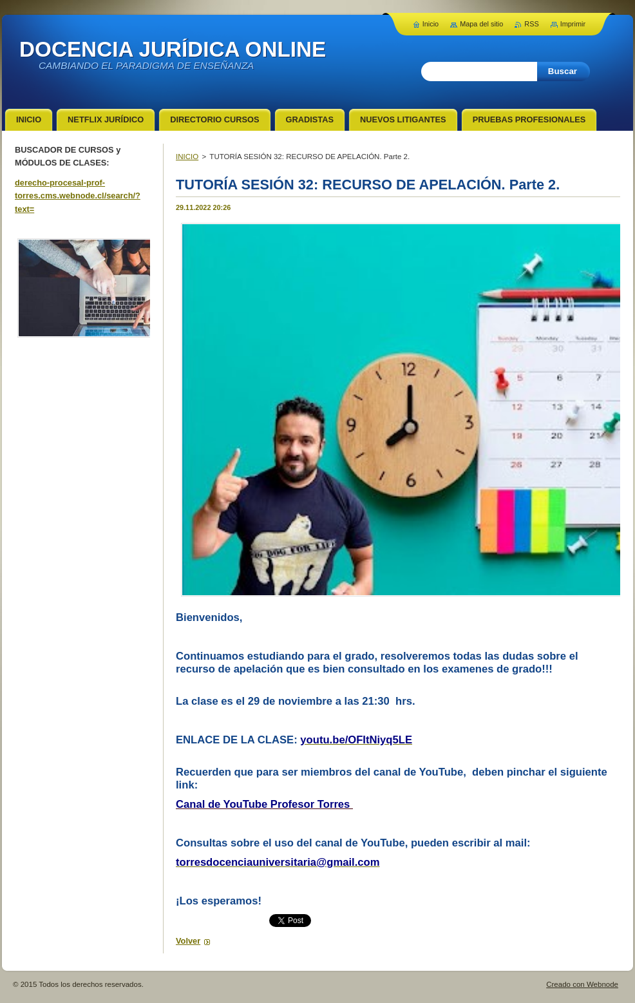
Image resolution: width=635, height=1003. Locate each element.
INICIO (187, 156)
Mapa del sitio (481, 24)
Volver (188, 941)
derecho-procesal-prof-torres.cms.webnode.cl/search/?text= (77, 196)
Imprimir (572, 24)
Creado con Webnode (582, 984)
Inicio (430, 24)
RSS (531, 24)
